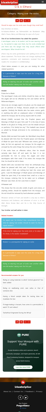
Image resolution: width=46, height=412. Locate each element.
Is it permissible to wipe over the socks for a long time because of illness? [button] (23, 75)
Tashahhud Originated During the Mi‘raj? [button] (17, 313)
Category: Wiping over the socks (23, 14)
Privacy (39, 391)
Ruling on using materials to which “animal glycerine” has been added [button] (23, 281)
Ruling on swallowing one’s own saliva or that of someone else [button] (23, 289)
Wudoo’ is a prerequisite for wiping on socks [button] (18, 242)
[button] (21, 20)
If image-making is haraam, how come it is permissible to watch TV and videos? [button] (23, 306)
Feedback (30, 391)
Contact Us (18, 391)
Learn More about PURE (23, 367)
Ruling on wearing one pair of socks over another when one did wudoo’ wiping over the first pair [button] (23, 83)
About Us (7, 391)
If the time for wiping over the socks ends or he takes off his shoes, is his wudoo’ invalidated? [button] (23, 232)
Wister (23, 408)
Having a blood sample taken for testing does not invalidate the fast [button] (23, 297)
